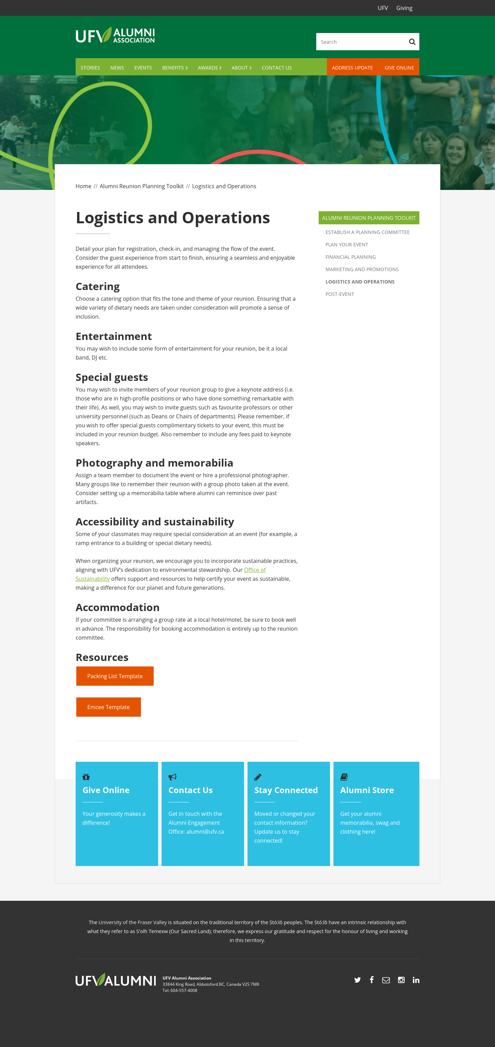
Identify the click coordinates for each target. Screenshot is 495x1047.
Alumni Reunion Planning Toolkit (142, 186)
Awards (208, 67)
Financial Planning (351, 257)
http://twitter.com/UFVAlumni (357, 981)
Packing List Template (115, 676)
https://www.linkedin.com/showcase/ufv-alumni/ (416, 981)
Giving (404, 8)
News (117, 67)
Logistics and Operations (360, 281)
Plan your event (347, 244)
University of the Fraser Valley (133, 922)
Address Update (352, 67)
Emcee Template (108, 707)
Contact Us (277, 67)
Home (83, 186)
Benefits (173, 67)
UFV (383, 8)
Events (143, 67)
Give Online (399, 67)
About (240, 67)
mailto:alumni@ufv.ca (386, 981)
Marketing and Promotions (362, 269)
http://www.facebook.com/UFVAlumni (372, 981)
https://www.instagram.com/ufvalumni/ (401, 981)
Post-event (340, 294)
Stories (90, 67)
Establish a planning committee (368, 232)
